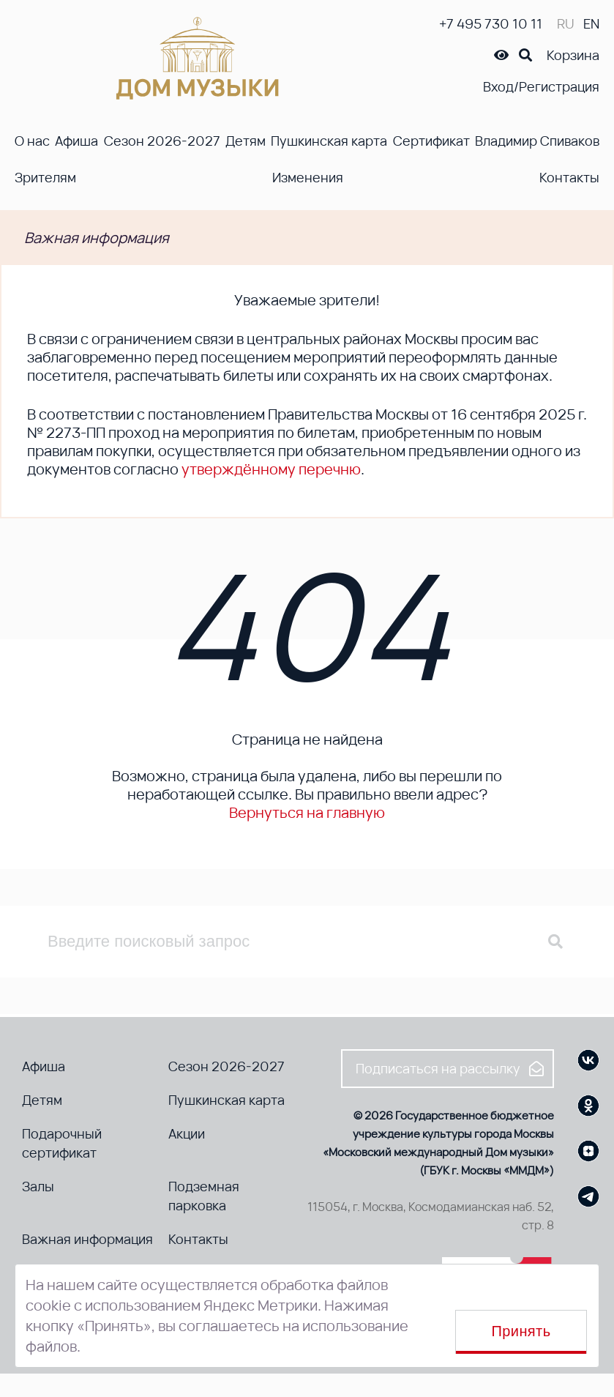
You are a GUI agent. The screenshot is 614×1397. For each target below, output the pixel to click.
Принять (521, 1331)
